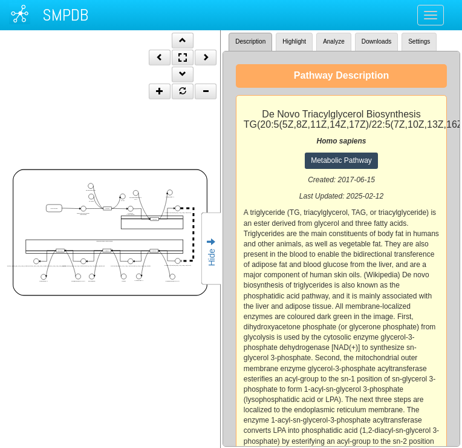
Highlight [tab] (294, 41)
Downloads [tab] (376, 41)
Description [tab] (250, 41)
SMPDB (65, 14)
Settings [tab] (419, 41)
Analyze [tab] (334, 41)
